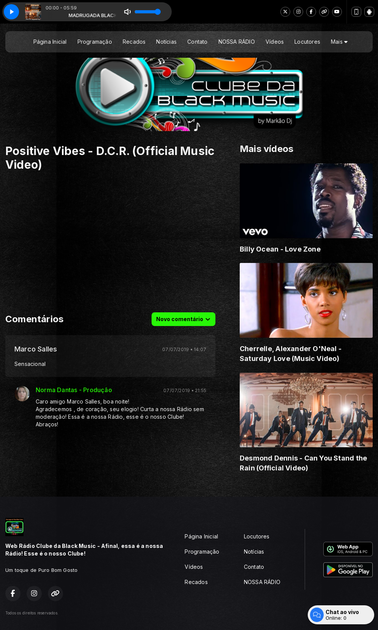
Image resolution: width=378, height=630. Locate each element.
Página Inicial (50, 41)
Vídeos (275, 41)
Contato (197, 41)
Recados (134, 41)
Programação (94, 41)
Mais (339, 41)
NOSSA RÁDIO (236, 41)
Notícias (166, 41)
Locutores (307, 41)
